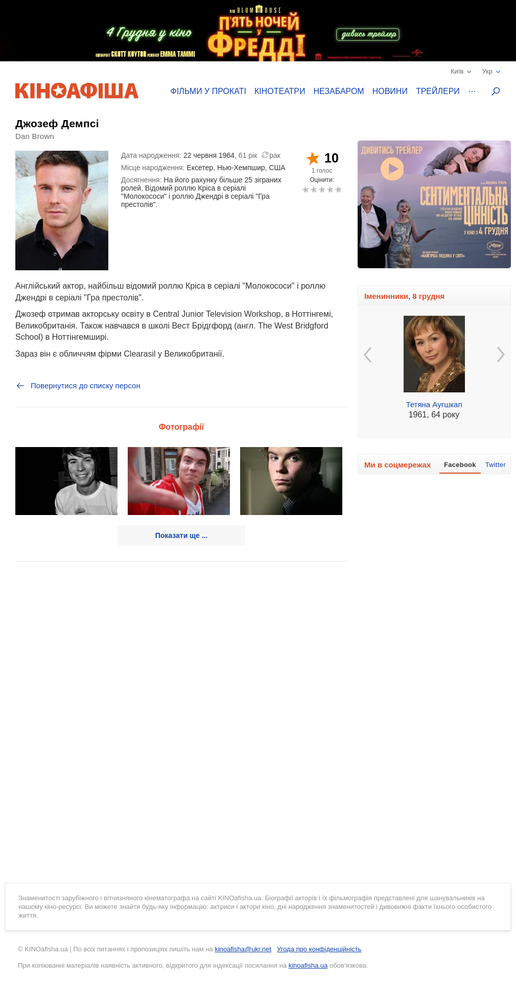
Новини (390, 91)
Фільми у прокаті (208, 91)
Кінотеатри (280, 91)
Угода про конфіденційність (319, 949)
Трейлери (438, 91)
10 (338, 189)
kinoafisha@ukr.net (243, 949)
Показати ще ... (181, 535)
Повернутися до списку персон (77, 386)
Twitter (495, 465)
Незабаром (339, 91)
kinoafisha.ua (308, 965)
